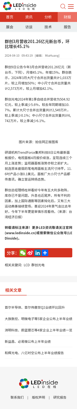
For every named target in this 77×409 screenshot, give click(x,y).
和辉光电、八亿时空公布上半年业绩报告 (34, 352)
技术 (48, 26)
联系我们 (17, 397)
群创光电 (38, 264)
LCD (27, 264)
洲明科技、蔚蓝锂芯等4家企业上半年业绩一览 (38, 329)
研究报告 (60, 397)
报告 (67, 26)
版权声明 (38, 397)
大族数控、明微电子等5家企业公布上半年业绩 (38, 318)
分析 (48, 16)
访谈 (29, 26)
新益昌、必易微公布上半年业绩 (28, 341)
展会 (9, 26)
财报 (67, 16)
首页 (9, 16)
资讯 (29, 16)
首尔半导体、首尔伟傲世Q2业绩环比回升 (35, 307)
